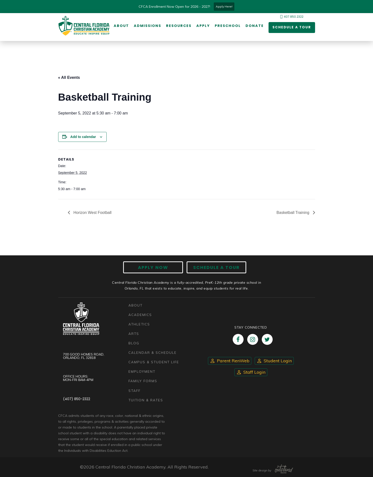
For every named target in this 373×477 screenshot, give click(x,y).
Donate (254, 26)
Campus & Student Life (153, 362)
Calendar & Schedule (152, 353)
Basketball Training (293, 212)
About (121, 26)
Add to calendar (83, 137)
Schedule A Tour (215, 267)
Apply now (153, 267)
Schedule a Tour (291, 27)
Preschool (227, 26)
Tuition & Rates (145, 400)
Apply (203, 26)
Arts (133, 334)
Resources (178, 26)
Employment (141, 372)
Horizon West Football (92, 212)
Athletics (139, 324)
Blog (133, 343)
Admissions (147, 26)
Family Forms (142, 381)
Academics (140, 315)
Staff (134, 390)
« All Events (69, 77)
